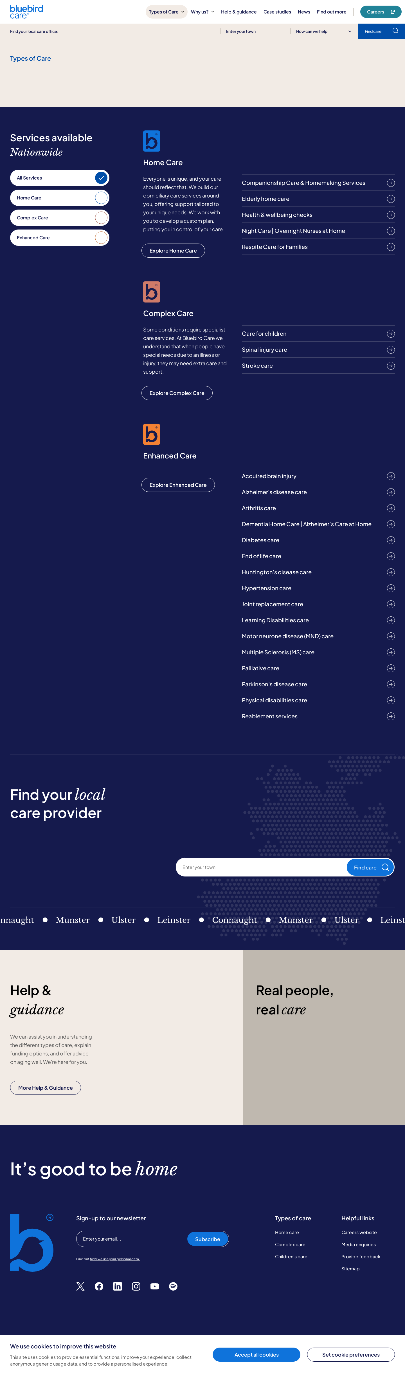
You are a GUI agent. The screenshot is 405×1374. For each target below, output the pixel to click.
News (304, 12)
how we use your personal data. (115, 1259)
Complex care (290, 1244)
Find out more (331, 12)
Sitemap (350, 1268)
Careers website (359, 1232)
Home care (287, 1232)
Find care (371, 867)
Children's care (291, 1256)
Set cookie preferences (351, 1354)
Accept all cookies (257, 1354)
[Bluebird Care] (26, 16)
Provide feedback (361, 1256)
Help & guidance (239, 12)
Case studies (277, 12)
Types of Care (166, 12)
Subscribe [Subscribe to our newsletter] (207, 1239)
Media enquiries (358, 1244)
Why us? (202, 12)
